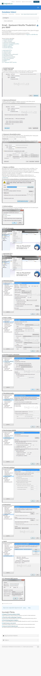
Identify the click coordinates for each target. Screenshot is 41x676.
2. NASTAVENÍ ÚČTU (7, 50)
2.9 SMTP (4, 61)
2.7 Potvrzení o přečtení (8, 58)
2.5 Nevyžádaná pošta (7, 55)
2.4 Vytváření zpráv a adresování (10, 54)
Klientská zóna (18, 1)
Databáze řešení (11, 14)
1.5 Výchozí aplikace (7, 46)
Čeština (13, 1)
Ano (24, 607)
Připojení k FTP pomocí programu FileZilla (11, 614)
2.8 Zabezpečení (6, 59)
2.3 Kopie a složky (6, 53)
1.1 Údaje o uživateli (7, 41)
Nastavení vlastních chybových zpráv (10, 626)
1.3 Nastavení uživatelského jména (10, 44)
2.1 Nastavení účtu (6, 51)
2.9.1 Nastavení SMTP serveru (9, 62)
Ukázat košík (36, 1)
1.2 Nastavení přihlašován (8, 42)
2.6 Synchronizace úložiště (8, 57)
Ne (29, 607)
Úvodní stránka (4, 14)
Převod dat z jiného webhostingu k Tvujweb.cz (11, 617)
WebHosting (18, 14)
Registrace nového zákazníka (26, 1)
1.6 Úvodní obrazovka (7, 47)
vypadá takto (5, 177)
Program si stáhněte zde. (32, 34)
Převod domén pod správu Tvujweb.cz (10, 620)
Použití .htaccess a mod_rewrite (9, 623)
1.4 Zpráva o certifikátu (7, 45)
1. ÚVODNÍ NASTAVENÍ (7, 39)
